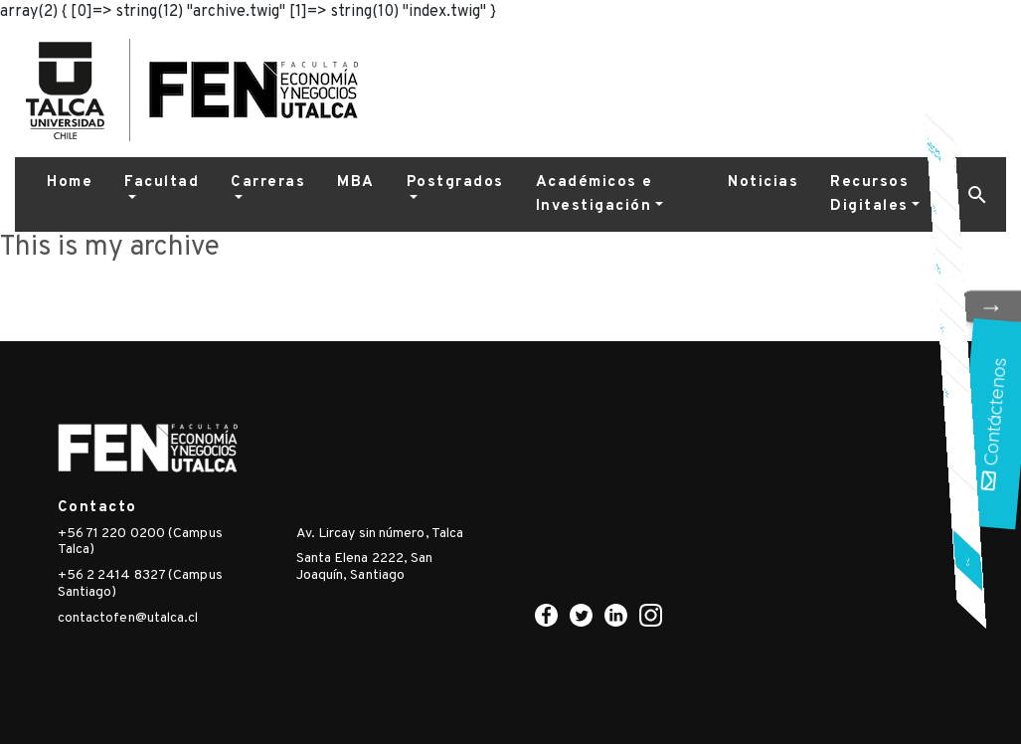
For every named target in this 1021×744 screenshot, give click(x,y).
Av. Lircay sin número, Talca (380, 533)
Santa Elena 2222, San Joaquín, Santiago (364, 567)
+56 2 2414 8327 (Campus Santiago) (140, 584)
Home (69, 182)
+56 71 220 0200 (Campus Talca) (140, 542)
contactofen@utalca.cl (128, 618)
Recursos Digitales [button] (869, 194)
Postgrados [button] (455, 182)
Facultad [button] (161, 182)
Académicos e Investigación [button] (594, 194)
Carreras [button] (268, 182)
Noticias (763, 182)
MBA (356, 182)
